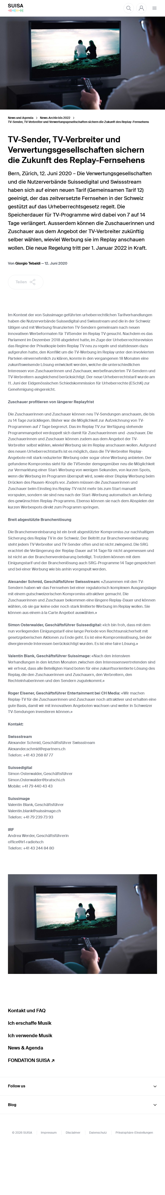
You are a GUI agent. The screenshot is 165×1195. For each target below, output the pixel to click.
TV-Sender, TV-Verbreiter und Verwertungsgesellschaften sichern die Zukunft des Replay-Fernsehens (78, 122)
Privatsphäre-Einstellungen (134, 1182)
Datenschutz (98, 1182)
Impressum (49, 1182)
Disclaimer (73, 1182)
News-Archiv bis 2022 (55, 118)
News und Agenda (20, 118)
